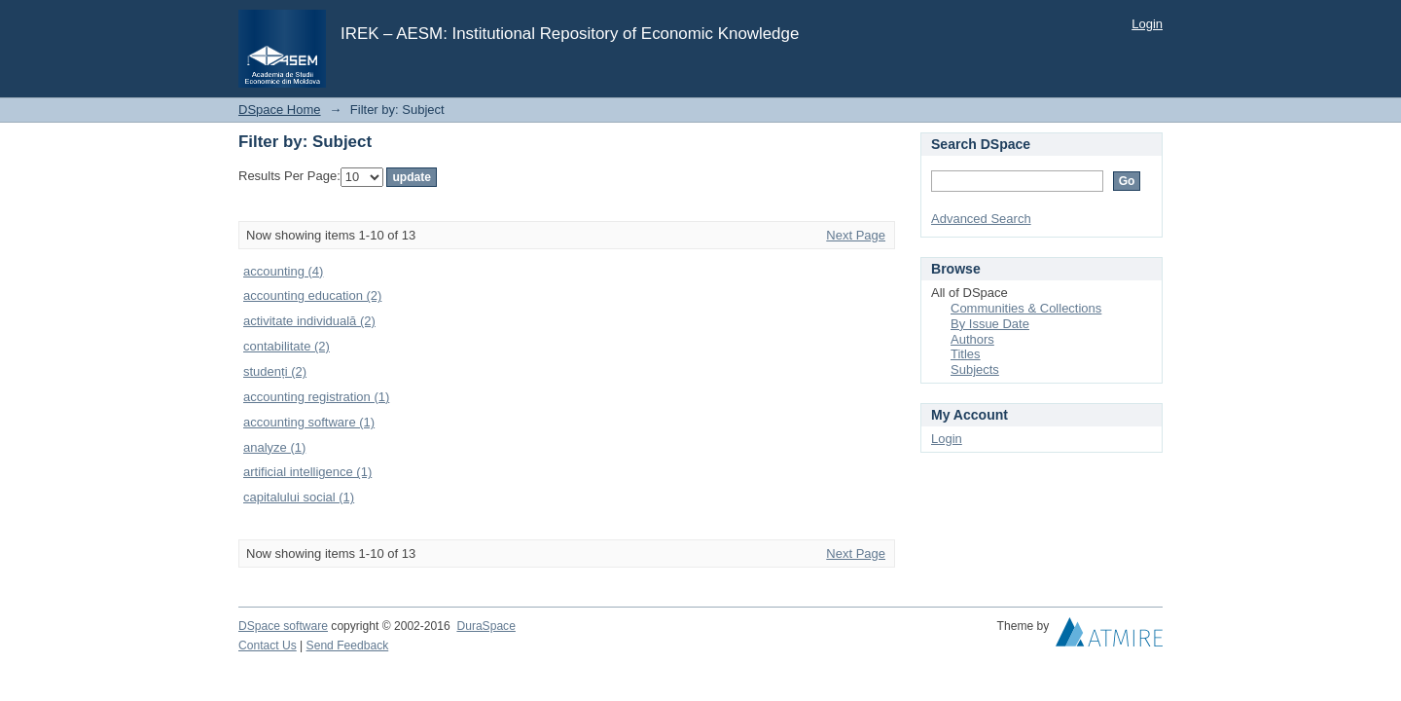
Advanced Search (981, 218)
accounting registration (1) (316, 396)
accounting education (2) (312, 295)
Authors (972, 339)
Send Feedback (347, 645)
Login (1147, 24)
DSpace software (283, 626)
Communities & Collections (1026, 308)
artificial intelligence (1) (307, 471)
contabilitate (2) (286, 346)
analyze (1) (274, 447)
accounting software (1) (309, 422)
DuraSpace (485, 626)
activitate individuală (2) (309, 321)
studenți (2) (274, 371)
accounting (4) (283, 271)
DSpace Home (279, 109)
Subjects (975, 369)
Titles (966, 354)
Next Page (855, 235)
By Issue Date (990, 323)
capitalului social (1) (298, 497)
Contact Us (267, 645)
